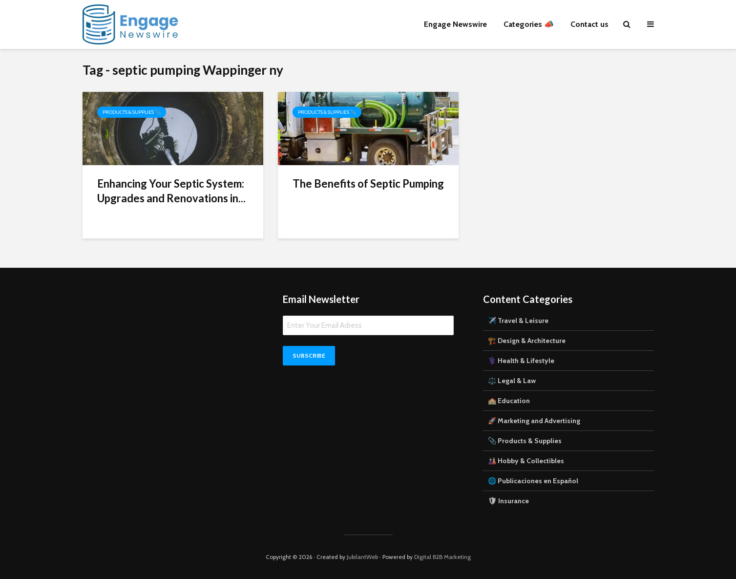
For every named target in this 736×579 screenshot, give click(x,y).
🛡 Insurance (508, 500)
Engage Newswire (455, 24)
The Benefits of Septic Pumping (368, 183)
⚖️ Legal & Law (512, 380)
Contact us (589, 24)
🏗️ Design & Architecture (527, 340)
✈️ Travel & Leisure (518, 320)
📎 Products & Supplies (525, 440)
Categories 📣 (529, 24)
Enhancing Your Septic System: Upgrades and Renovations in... (171, 191)
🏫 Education (509, 400)
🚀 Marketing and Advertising (534, 420)
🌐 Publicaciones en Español (533, 480)
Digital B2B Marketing (442, 556)
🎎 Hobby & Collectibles (526, 460)
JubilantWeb (362, 556)
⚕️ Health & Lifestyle (521, 360)
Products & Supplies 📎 (132, 112)
